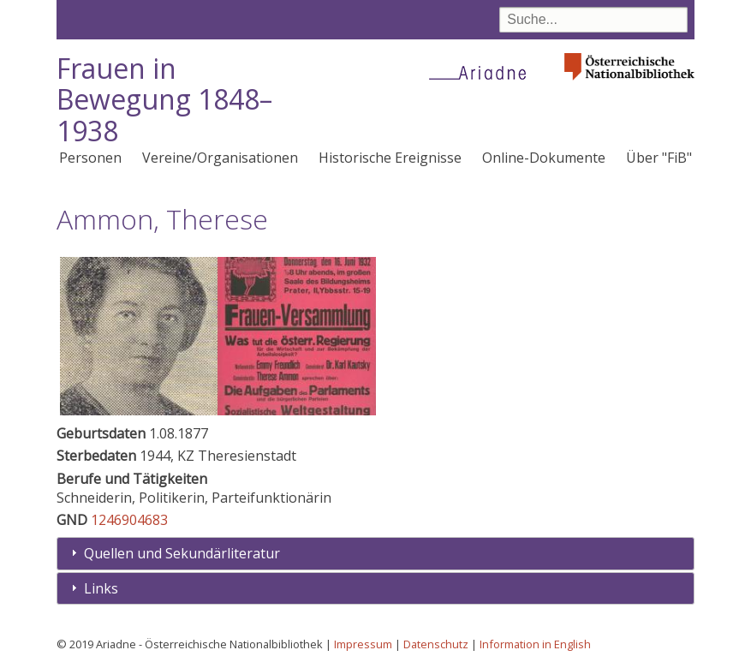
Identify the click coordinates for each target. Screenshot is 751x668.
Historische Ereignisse (390, 157)
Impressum (363, 644)
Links (101, 588)
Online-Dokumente (543, 157)
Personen (90, 157)
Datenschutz (435, 644)
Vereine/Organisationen (220, 157)
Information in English (535, 644)
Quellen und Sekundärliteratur (182, 553)
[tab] (375, 553)
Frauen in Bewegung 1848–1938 (164, 100)
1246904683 (129, 519)
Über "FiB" (659, 157)
